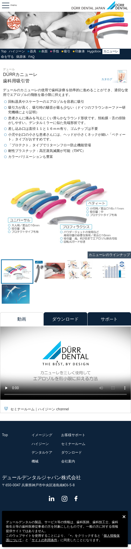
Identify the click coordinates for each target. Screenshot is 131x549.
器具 (33, 51)
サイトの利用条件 (44, 540)
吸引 (67, 51)
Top (3, 51)
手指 (56, 51)
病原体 (21, 57)
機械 (35, 461)
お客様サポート (73, 435)
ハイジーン (17, 51)
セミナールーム (73, 444)
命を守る (7, 57)
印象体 (80, 51)
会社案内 (68, 461)
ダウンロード (71, 452)
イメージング (42, 435)
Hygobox (94, 51)
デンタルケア (42, 452)
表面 (44, 51)
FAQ (31, 57)
